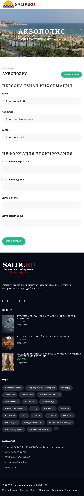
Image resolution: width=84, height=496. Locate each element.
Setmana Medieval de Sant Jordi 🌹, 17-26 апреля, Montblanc (46, 317)
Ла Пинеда (67, 415)
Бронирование (11, 402)
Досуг (33, 490)
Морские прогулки (14, 429)
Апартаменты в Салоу (50, 395)
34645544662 (23, 457)
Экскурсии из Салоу (33, 422)
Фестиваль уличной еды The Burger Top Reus (45, 336)
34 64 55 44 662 (18, 452)
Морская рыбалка (13, 388)
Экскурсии (10, 395)
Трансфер (65, 388)
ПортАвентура (48, 402)
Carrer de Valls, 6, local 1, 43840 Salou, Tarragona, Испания (34, 447)
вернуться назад (71, 74)
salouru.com (11, 467)
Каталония (10, 415)
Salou (23, 415)
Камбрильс (49, 408)
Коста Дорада (11, 422)
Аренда (24, 490)
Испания (65, 408)
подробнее (21, 325)
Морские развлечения (15, 408)
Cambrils (37, 415)
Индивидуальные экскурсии (41, 388)
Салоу (34, 408)
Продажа (44, 490)
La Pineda (51, 415)
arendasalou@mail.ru (16, 462)
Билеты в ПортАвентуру (60, 422)
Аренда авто (27, 395)
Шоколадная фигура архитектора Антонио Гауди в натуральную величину (49, 355)
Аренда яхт (30, 402)
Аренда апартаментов (39, 429)
